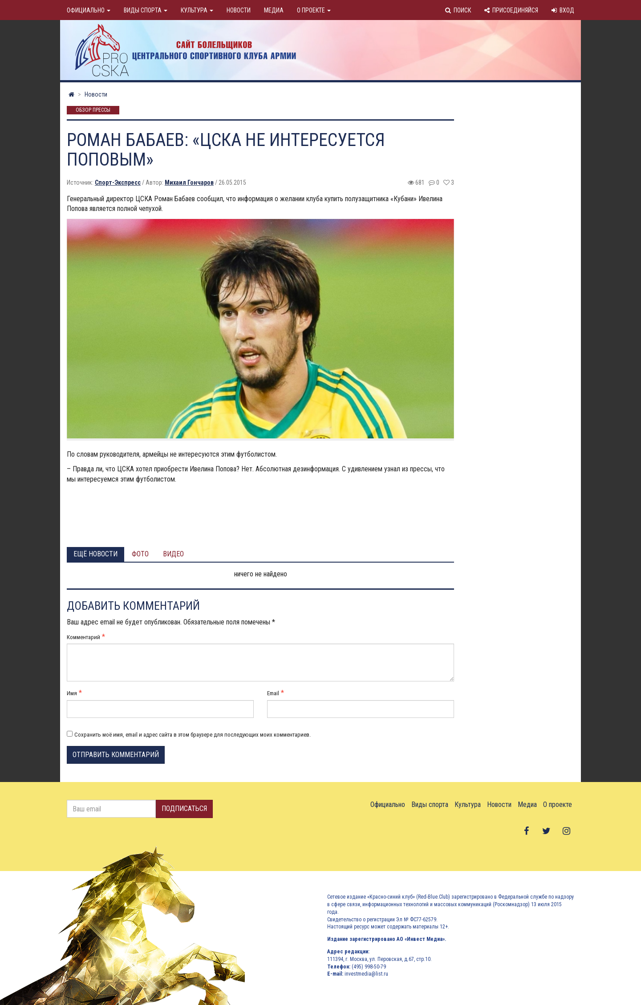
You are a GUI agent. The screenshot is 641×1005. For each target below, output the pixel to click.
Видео (173, 554)
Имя (72, 693)
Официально (88, 10)
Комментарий (83, 637)
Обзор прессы (93, 110)
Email (273, 693)
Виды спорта (145, 10)
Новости (239, 10)
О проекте (314, 10)
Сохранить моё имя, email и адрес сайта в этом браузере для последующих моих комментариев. (192, 734)
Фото (140, 554)
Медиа (274, 10)
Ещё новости (95, 554)
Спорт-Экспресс (118, 182)
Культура (197, 10)
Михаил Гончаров (189, 182)
